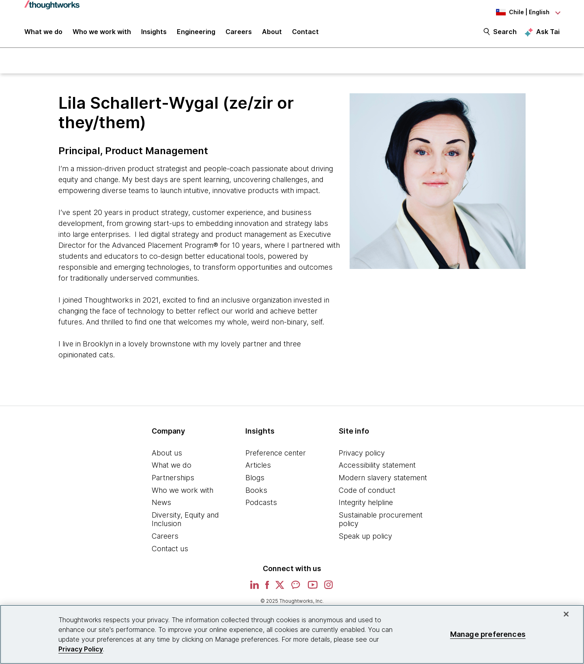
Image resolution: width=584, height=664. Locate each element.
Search (505, 33)
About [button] (272, 33)
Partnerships (173, 478)
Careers (165, 537)
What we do (171, 466)
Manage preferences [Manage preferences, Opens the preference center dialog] (488, 634)
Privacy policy (362, 453)
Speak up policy (365, 537)
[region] (292, 634)
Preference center (275, 453)
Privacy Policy (80, 649)
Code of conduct (367, 491)
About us (167, 453)
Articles (258, 466)
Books (256, 491)
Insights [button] (154, 33)
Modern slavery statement (383, 478)
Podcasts (261, 503)
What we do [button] (43, 33)
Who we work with (182, 491)
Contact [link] (305, 33)
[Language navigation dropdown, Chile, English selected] (515, 12)
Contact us (170, 549)
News (161, 503)
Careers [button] (238, 33)
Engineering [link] (196, 33)
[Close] (566, 614)
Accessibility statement (377, 466)
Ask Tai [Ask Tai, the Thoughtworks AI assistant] (548, 33)
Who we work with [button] (102, 33)
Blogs (254, 478)
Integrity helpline (366, 503)
